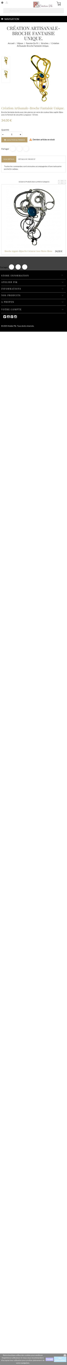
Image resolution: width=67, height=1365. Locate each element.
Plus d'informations (60, 1359)
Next (64, 182)
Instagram (14, 316)
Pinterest (26, 148)
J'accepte (49, 1359)
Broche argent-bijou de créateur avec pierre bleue (28, 251)
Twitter (3, 316)
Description (8, 159)
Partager (12, 148)
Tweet (19, 148)
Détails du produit (26, 159)
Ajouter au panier (14, 140)
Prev (60, 182)
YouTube (7, 316)
